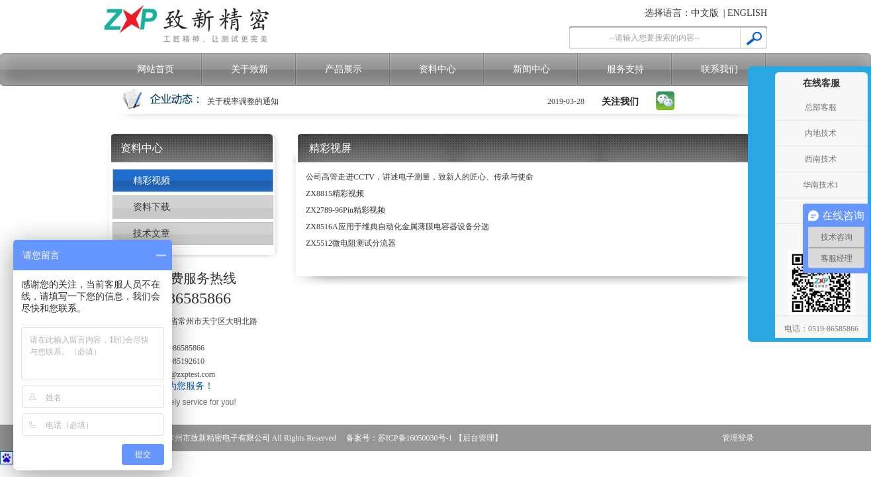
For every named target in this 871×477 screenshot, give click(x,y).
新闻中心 (531, 69)
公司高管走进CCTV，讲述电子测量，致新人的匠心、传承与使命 (419, 177)
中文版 (705, 13)
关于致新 (249, 69)
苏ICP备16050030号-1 (415, 438)
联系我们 (719, 69)
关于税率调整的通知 (243, 101)
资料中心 (437, 69)
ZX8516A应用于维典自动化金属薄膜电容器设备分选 (397, 226)
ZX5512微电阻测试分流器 (351, 243)
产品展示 (343, 69)
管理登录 (738, 438)
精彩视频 (151, 181)
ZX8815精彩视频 (335, 193)
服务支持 (625, 69)
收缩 (760, 185)
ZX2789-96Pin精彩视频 (345, 210)
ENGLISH (747, 13)
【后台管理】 (478, 438)
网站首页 (155, 69)
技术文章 (151, 233)
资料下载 (151, 207)
